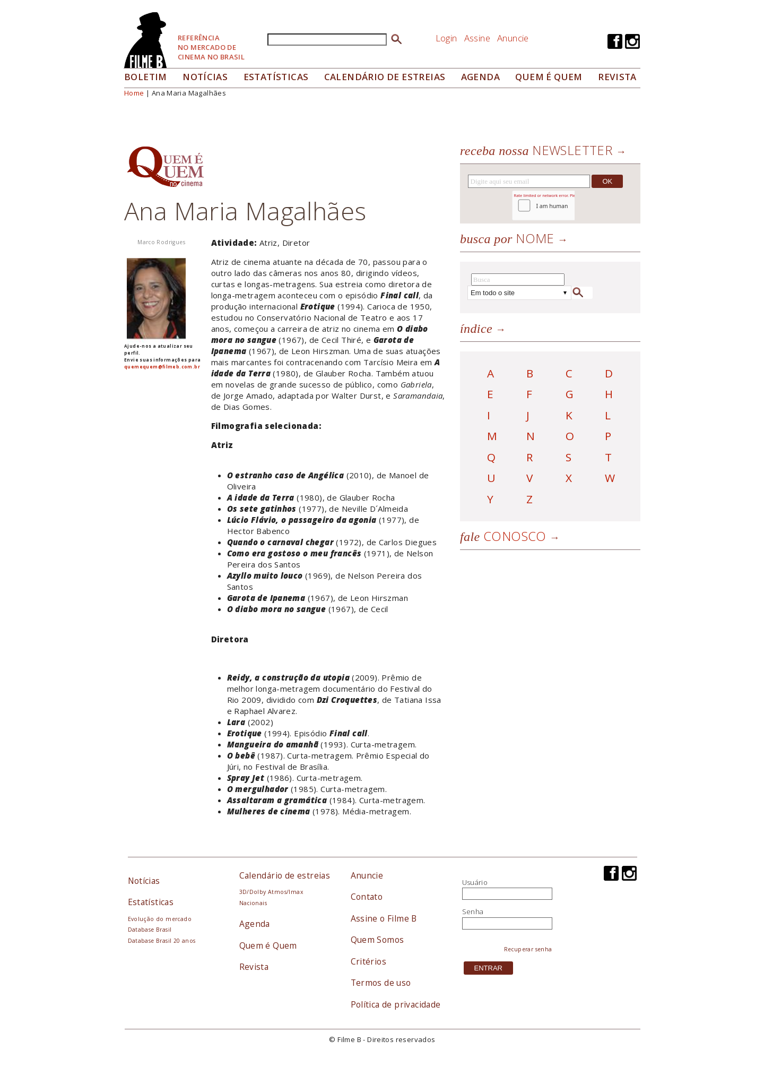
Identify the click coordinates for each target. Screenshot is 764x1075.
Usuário (475, 882)
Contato (367, 896)
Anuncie (513, 38)
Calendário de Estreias (385, 77)
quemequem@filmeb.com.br (162, 366)
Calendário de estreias (285, 875)
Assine (477, 38)
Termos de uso (381, 982)
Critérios (369, 961)
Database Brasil (150, 929)
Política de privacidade (396, 1004)
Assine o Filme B (384, 918)
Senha (473, 911)
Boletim (145, 77)
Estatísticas (276, 77)
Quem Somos (377, 939)
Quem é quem (548, 77)
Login (446, 38)
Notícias (205, 77)
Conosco (503, 536)
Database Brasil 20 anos (162, 940)
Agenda (480, 77)
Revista (617, 77)
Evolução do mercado (160, 919)
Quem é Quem (268, 945)
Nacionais (253, 903)
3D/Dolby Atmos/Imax (271, 892)
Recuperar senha (528, 949)
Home (134, 93)
